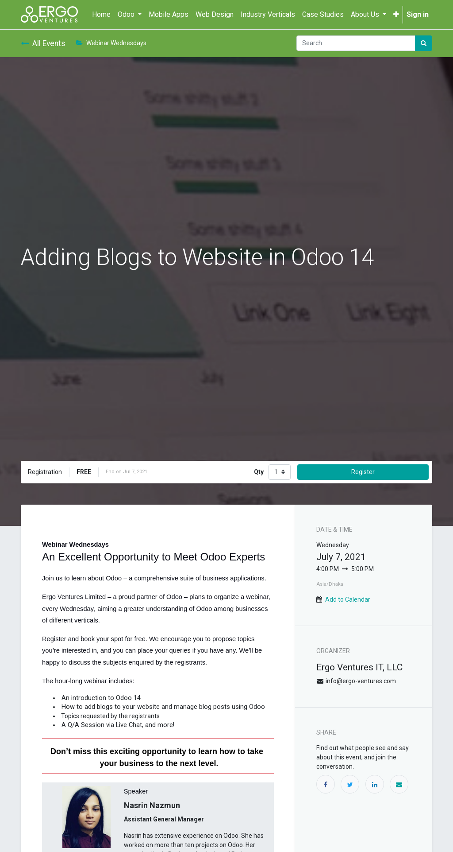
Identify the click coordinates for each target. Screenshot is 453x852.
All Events (43, 43)
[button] (396, 14)
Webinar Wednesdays (111, 43)
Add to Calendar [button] (347, 599)
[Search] (423, 43)
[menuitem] (101, 14)
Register (363, 471)
